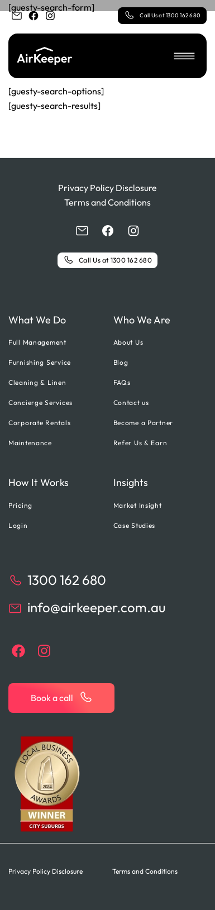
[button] (184, 56)
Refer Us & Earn (140, 443)
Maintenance (30, 443)
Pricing (20, 505)
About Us (128, 342)
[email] (16, 16)
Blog (120, 362)
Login (18, 525)
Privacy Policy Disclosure (107, 187)
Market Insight (137, 505)
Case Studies (134, 525)
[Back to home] (45, 56)
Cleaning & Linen (37, 382)
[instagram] (50, 16)
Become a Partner (143, 422)
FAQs (122, 382)
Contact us (131, 402)
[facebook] (33, 16)
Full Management (37, 342)
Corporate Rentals (39, 422)
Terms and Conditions (107, 202)
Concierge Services (40, 402)
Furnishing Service (39, 362)
